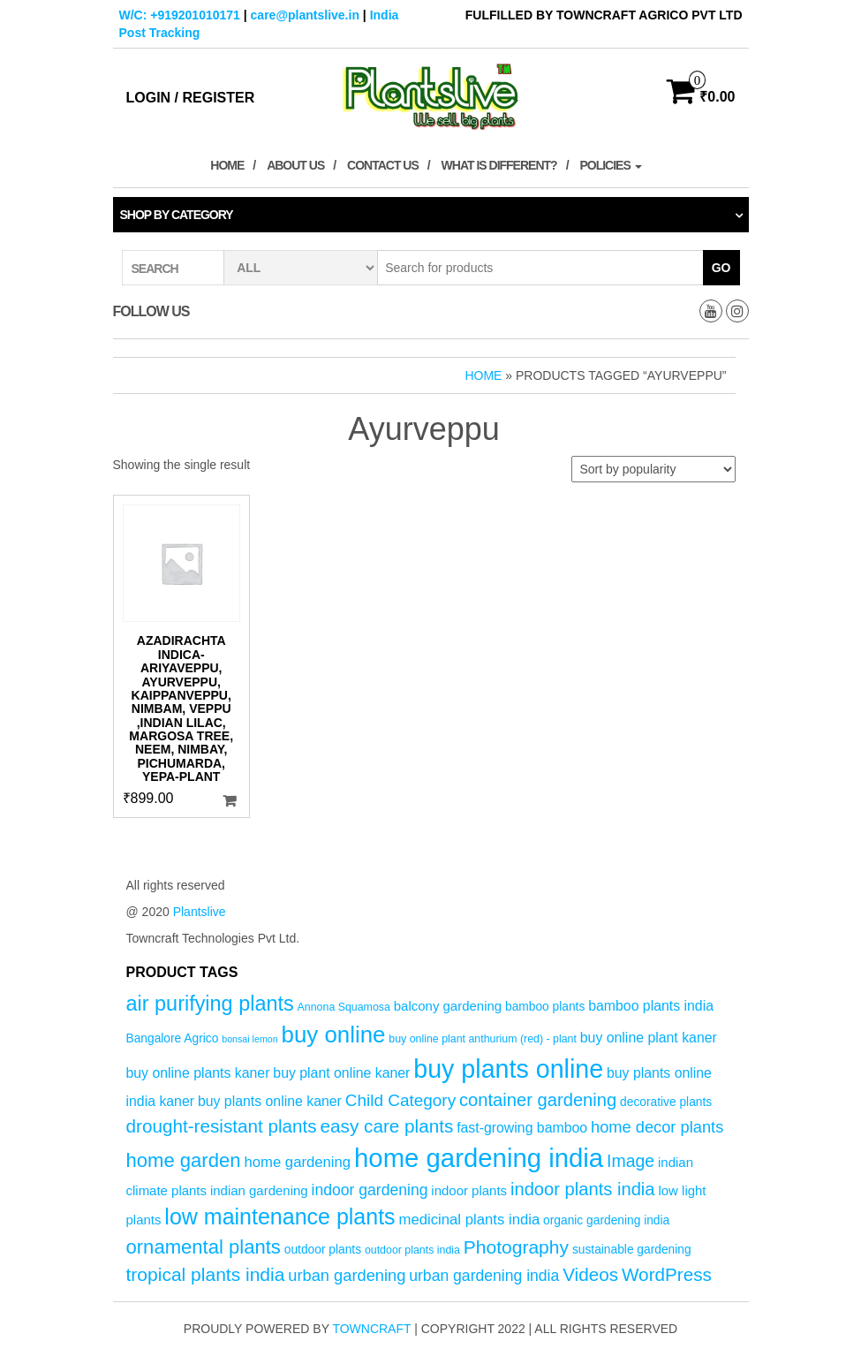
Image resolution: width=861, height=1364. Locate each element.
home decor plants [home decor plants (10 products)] (657, 1127)
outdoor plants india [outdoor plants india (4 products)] (412, 1250)
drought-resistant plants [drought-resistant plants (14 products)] (221, 1126)
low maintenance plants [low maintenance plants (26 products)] (279, 1216)
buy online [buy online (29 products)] (334, 1034)
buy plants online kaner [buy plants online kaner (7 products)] (270, 1101)
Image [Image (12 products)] (630, 1161)
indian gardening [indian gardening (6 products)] (259, 1190)
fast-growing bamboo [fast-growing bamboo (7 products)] (522, 1127)
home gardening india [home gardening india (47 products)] (478, 1157)
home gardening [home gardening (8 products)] (297, 1162)
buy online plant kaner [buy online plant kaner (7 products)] (648, 1037)
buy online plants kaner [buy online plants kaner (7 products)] (198, 1072)
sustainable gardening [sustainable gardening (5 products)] (631, 1249)
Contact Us (383, 165)
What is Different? (499, 165)
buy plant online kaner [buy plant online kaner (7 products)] (341, 1072)
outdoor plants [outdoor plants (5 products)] (322, 1249)
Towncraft (371, 1329)
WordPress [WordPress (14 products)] (667, 1274)
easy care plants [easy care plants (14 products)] (387, 1126)
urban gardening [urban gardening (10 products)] (346, 1275)
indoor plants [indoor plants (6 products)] (469, 1190)
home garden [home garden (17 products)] (183, 1160)
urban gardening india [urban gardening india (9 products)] (484, 1275)
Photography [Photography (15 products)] (516, 1247)
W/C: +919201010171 (179, 15)
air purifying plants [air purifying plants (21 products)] (210, 1003)
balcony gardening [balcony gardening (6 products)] (448, 1005)
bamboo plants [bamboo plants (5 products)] (545, 1006)
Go (721, 268)
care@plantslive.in (305, 15)
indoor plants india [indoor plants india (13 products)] (582, 1189)
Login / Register (190, 97)
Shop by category (176, 215)
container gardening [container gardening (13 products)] (537, 1100)
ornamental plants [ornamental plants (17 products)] (203, 1247)
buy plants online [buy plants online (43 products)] (508, 1069)
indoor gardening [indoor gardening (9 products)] (370, 1190)
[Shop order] (653, 469)
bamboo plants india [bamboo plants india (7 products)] (651, 1005)
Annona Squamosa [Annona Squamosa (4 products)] (344, 1007)
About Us (295, 165)
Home (227, 165)
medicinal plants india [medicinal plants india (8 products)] (469, 1219)
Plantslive (199, 912)
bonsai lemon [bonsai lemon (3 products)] (249, 1039)
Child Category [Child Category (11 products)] (400, 1100)
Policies (610, 165)
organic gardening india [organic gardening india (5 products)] (606, 1220)
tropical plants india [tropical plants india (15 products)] (205, 1274)
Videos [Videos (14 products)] (590, 1274)
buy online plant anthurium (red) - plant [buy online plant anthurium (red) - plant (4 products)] (483, 1039)
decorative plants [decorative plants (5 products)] (666, 1102)
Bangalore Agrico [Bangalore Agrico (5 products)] (172, 1038)
